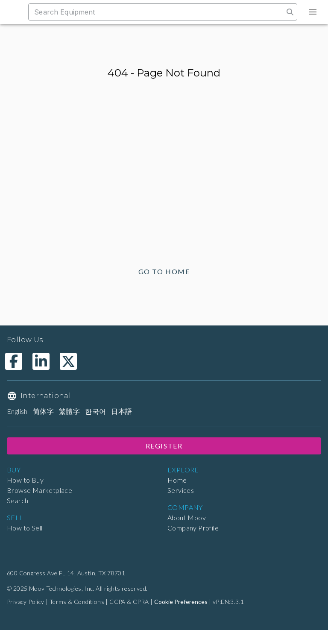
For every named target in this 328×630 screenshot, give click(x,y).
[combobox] (160, 12)
